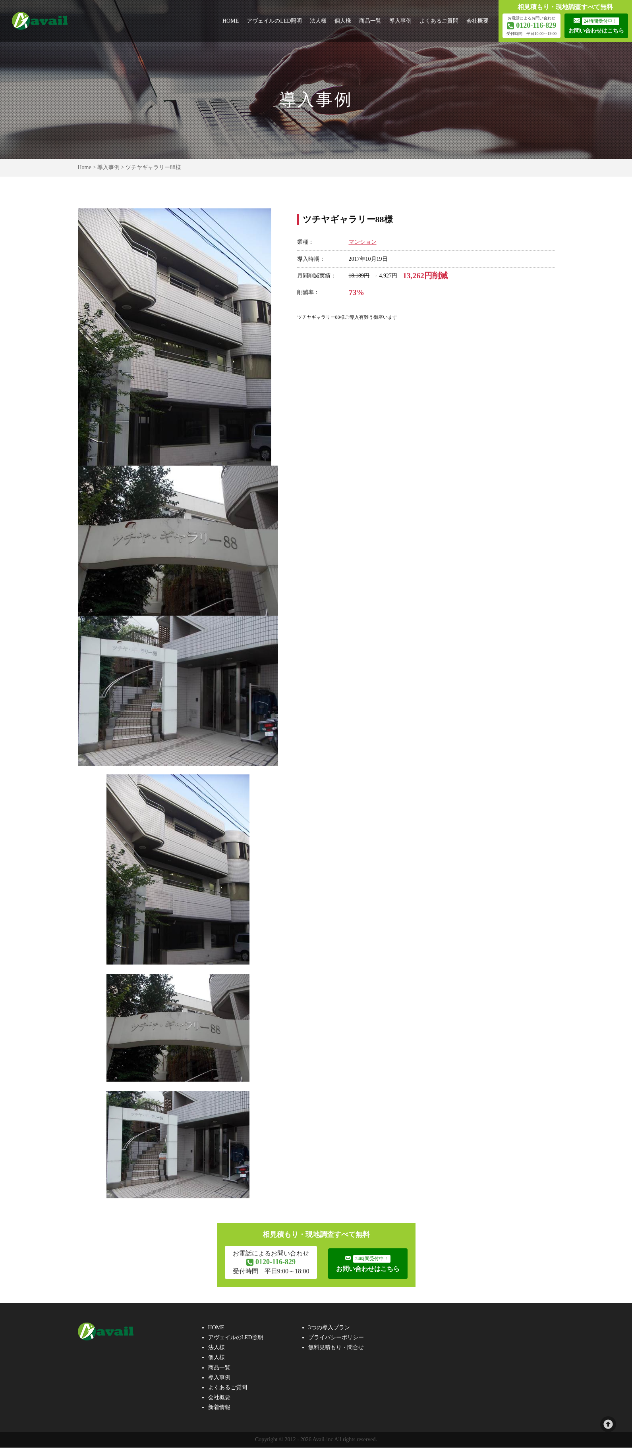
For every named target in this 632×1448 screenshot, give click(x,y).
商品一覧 (370, 21)
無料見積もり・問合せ (336, 1348)
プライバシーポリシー (336, 1338)
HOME (230, 21)
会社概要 (477, 21)
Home (84, 167)
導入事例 (400, 21)
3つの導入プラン (329, 1328)
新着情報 (219, 1408)
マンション (363, 242)
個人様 (342, 21)
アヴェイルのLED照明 (274, 21)
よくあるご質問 (438, 21)
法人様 (318, 21)
